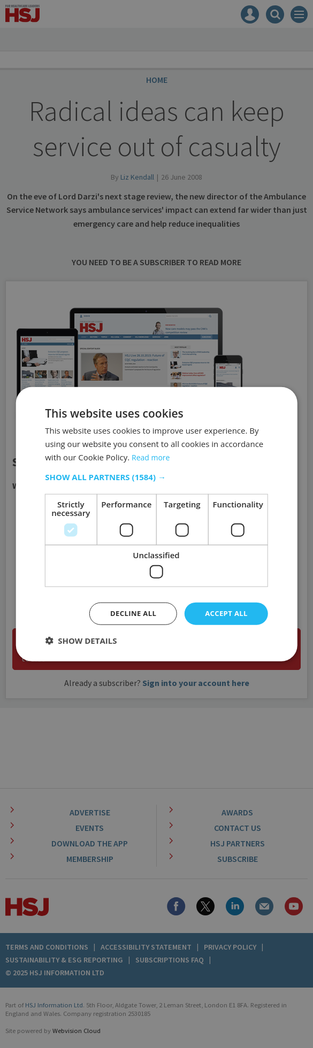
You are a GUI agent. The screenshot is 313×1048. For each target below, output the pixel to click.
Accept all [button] (224, 613)
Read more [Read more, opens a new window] (152, 456)
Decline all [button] (128, 613)
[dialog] (156, 524)
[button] (156, 476)
